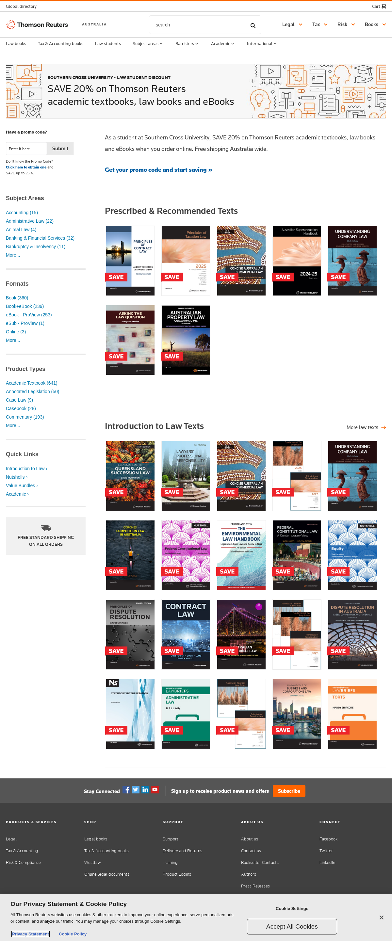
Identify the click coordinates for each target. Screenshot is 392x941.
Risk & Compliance (23, 862)
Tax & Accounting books (60, 43)
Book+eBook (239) (25, 306)
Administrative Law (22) (30, 221)
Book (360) (17, 297)
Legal (11, 839)
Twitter (136, 790)
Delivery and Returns (182, 850)
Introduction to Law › (26, 468)
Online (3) (16, 331)
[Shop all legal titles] (366, 427)
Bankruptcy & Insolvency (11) (35, 246)
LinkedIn (327, 862)
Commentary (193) (25, 417)
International (262, 43)
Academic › (17, 494)
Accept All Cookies (292, 926)
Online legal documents (106, 874)
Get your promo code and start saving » (158, 169)
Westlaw (92, 862)
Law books (16, 43)
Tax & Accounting (22, 850)
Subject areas (148, 43)
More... (13, 255)
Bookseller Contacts (260, 862)
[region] (196, 917)
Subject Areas (25, 198)
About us (249, 839)
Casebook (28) (21, 408)
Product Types (25, 369)
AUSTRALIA (94, 24)
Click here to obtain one (26, 167)
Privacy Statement (30, 934)
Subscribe (289, 791)
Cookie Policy (73, 934)
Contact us (251, 850)
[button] (23, 6)
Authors (248, 874)
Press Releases (255, 886)
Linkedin (145, 790)
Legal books (95, 839)
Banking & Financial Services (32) (40, 238)
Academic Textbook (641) (31, 383)
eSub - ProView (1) (25, 323)
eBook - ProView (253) (29, 314)
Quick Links (22, 454)
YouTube (155, 790)
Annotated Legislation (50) (32, 391)
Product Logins (177, 874)
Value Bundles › (22, 485)
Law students (108, 43)
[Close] (381, 917)
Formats (17, 283)
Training (170, 862)
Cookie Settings (292, 908)
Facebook (126, 790)
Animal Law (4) (21, 229)
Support (170, 839)
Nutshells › (16, 477)
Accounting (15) (22, 212)
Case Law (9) (19, 400)
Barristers (187, 43)
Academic (223, 43)
